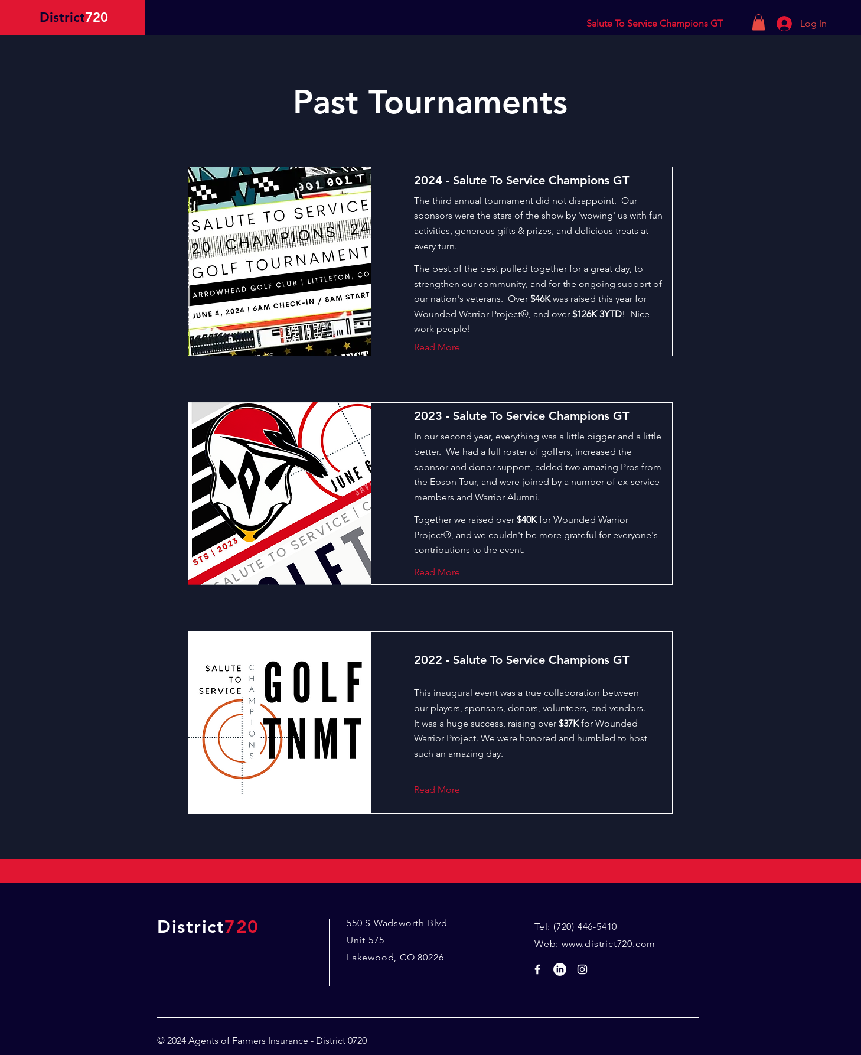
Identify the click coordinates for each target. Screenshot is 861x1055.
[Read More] (446, 347)
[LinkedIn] (559, 969)
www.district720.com (608, 943)
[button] (758, 22)
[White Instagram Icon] (582, 969)
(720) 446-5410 (585, 926)
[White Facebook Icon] (537, 969)
